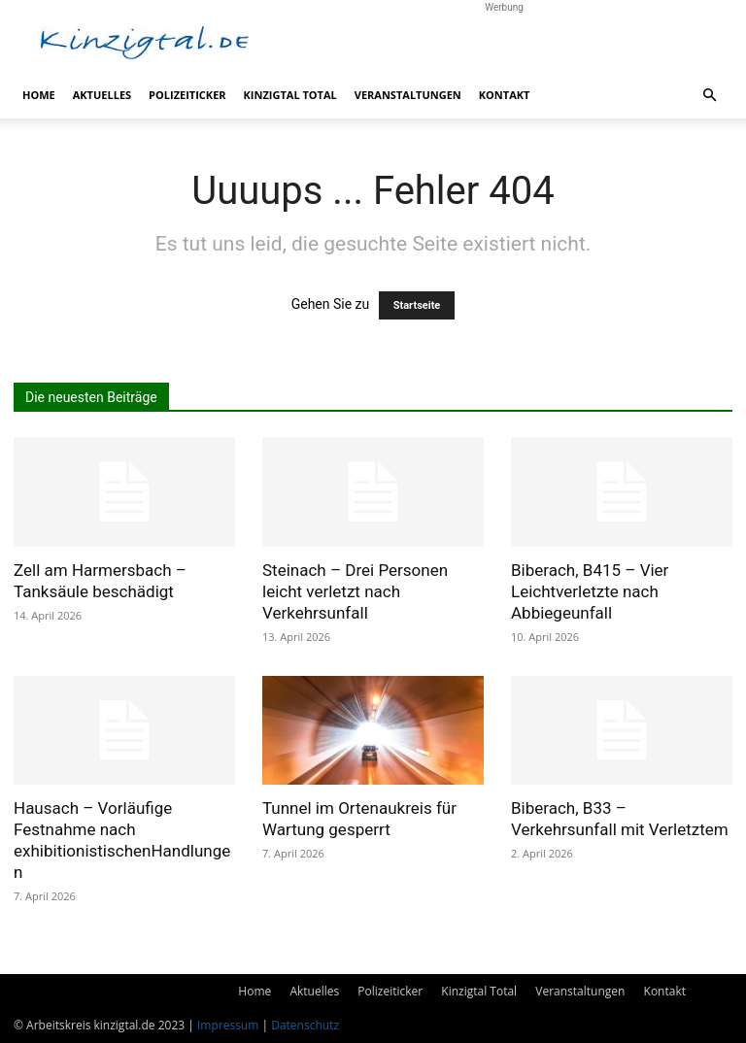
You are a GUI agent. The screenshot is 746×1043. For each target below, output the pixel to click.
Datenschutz (305, 1025)
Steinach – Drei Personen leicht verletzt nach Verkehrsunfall (355, 591)
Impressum (227, 1025)
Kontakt (504, 94)
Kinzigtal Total (290, 94)
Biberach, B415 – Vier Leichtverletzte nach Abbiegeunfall (589, 591)
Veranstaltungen (408, 94)
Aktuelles (102, 94)
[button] (709, 95)
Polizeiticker (187, 94)
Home (38, 94)
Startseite (417, 305)
